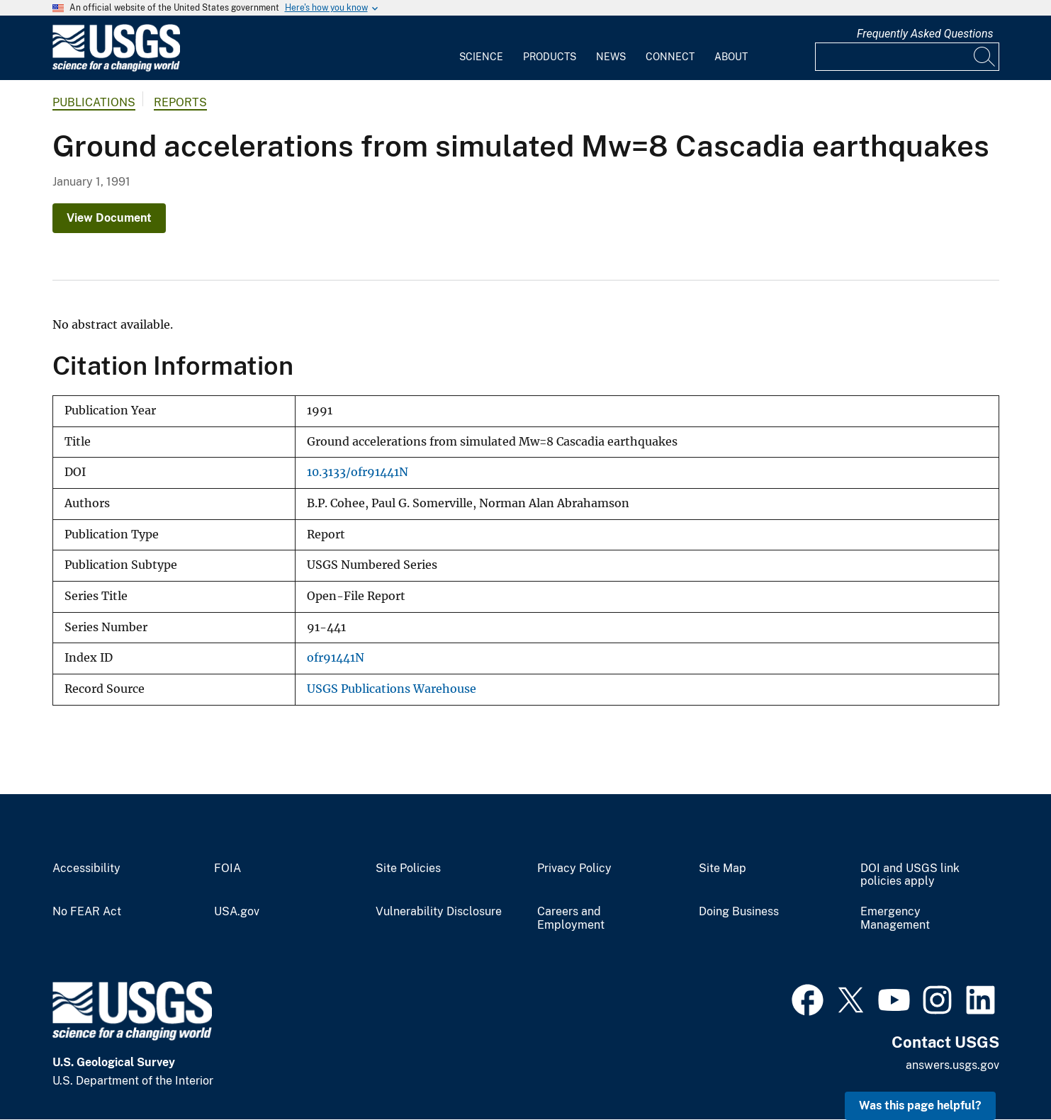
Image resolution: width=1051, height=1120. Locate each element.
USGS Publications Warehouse (391, 689)
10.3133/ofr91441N (357, 472)
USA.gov (236, 911)
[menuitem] (481, 48)
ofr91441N (335, 657)
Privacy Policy (574, 868)
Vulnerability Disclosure (439, 911)
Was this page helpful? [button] (920, 1105)
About (731, 56)
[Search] (985, 57)
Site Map (722, 868)
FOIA (227, 868)
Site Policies (408, 868)
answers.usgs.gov (952, 1065)
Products (549, 56)
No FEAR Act (86, 911)
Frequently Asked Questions (925, 33)
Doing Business (739, 911)
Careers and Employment (571, 918)
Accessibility (86, 868)
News (611, 56)
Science (481, 56)
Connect (670, 56)
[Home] (116, 68)
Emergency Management (895, 918)
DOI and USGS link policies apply (910, 875)
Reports (180, 102)
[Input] (907, 57)
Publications (93, 102)
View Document (109, 218)
